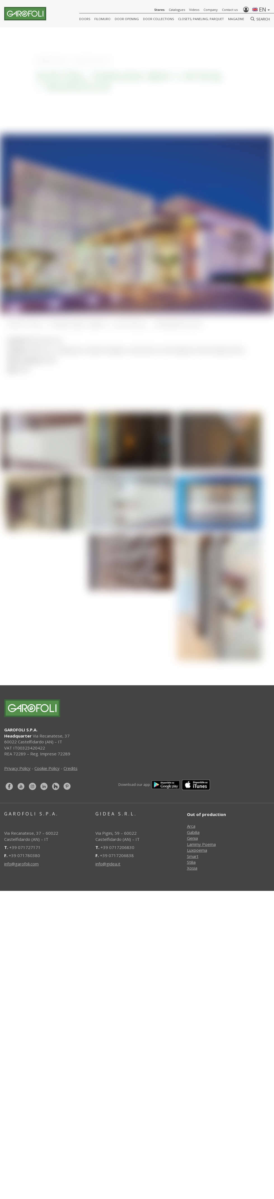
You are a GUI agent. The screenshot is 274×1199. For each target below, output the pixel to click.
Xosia (192, 868)
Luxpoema (197, 850)
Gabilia (193, 832)
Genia (192, 838)
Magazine (236, 19)
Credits (71, 768)
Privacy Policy (17, 768)
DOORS (84, 19)
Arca (191, 826)
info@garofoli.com (21, 864)
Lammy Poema (201, 844)
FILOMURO (102, 19)
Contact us (230, 10)
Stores (159, 10)
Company (210, 10)
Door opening (127, 19)
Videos (194, 10)
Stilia (191, 862)
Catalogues (177, 10)
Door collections (158, 19)
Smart (192, 856)
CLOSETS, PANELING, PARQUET (201, 19)
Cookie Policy (47, 768)
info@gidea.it (107, 864)
